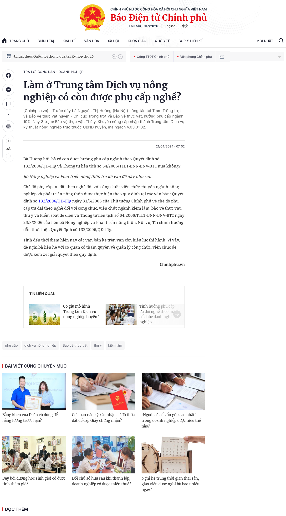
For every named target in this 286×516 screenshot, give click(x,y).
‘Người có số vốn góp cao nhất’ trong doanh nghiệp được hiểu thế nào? (171, 420)
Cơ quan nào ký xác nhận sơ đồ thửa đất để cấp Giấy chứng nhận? (103, 418)
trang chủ (15, 40)
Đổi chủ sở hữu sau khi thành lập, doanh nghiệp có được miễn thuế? (101, 481)
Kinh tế (69, 41)
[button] (114, 56)
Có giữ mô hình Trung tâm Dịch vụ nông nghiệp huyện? (81, 311)
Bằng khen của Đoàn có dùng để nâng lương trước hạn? (30, 418)
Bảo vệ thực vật (75, 345)
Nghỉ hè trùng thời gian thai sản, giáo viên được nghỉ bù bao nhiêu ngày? (170, 484)
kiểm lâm (115, 345)
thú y (98, 345)
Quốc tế (162, 41)
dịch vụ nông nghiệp (40, 345)
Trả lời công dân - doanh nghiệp (53, 72)
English (170, 26)
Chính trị (45, 41)
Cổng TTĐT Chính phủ (151, 57)
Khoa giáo (137, 41)
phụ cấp (11, 345)
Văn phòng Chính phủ (194, 57)
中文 (185, 26)
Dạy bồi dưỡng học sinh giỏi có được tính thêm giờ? (34, 481)
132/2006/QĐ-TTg (54, 201)
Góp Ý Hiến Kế (191, 41)
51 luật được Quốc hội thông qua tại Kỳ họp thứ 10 (53, 60)
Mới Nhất (264, 41)
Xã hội (113, 41)
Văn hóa (91, 41)
